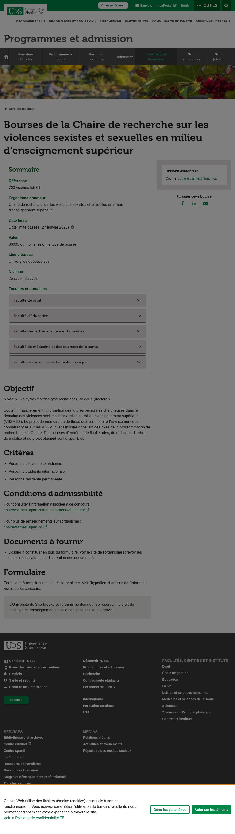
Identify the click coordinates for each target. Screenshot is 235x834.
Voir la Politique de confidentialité (31, 820)
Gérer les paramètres (170, 812)
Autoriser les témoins (211, 812)
